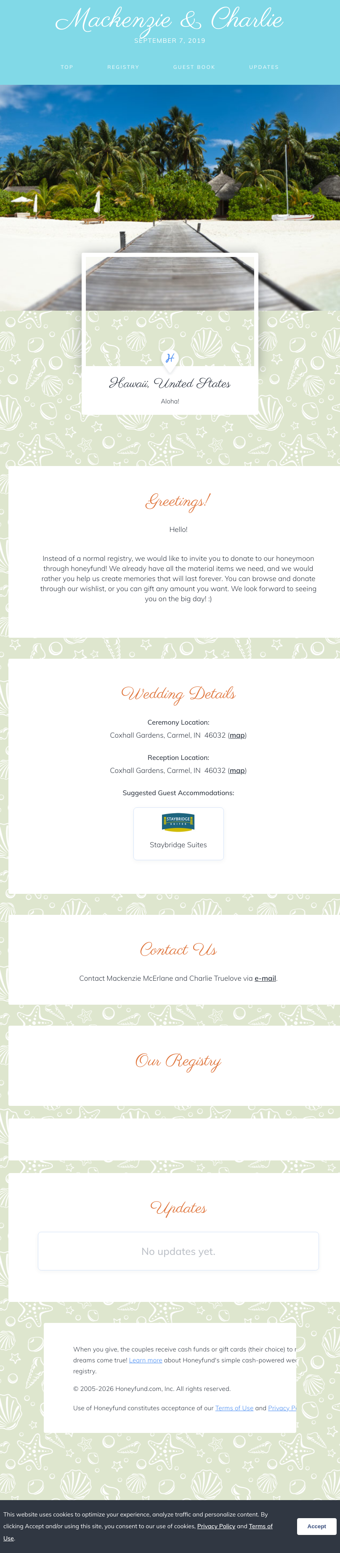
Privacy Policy (288, 1408)
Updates (264, 67)
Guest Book (194, 67)
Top (67, 67)
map (237, 735)
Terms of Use (234, 1408)
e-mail (265, 978)
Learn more (145, 1360)
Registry (123, 67)
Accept (317, 1526)
